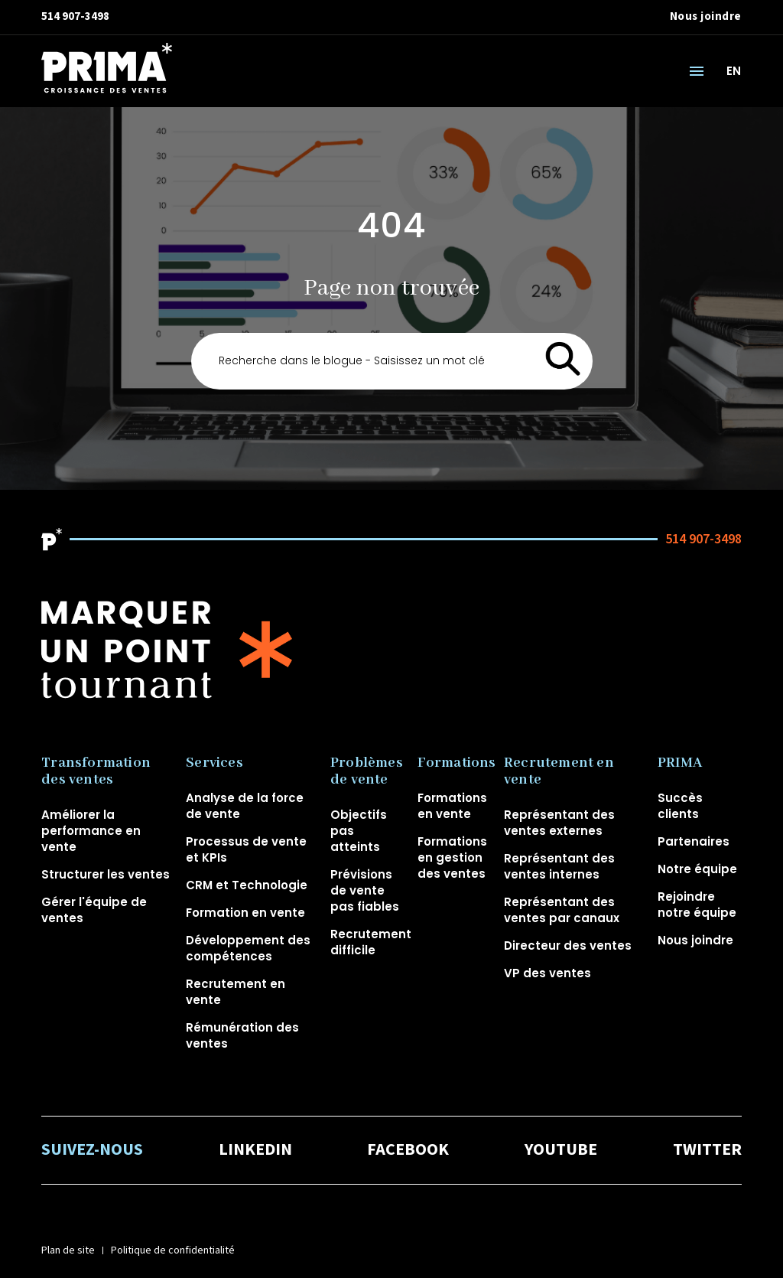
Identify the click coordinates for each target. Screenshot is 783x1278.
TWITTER (707, 1150)
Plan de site (68, 1250)
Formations (456, 763)
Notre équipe (697, 869)
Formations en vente (452, 806)
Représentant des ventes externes (559, 823)
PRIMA (680, 763)
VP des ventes (547, 973)
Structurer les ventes (105, 874)
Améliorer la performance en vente (91, 831)
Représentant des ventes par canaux (561, 910)
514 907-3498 (75, 16)
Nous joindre (706, 16)
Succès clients (680, 806)
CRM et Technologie (246, 885)
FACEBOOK (408, 1150)
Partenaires (693, 841)
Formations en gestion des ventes (452, 857)
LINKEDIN (255, 1150)
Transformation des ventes (96, 771)
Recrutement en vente (559, 771)
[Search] (392, 361)
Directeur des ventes (568, 945)
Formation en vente (245, 913)
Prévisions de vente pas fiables (364, 890)
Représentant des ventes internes (559, 866)
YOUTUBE (561, 1150)
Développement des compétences (248, 948)
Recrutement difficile (370, 942)
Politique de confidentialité (173, 1250)
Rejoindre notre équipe (697, 904)
